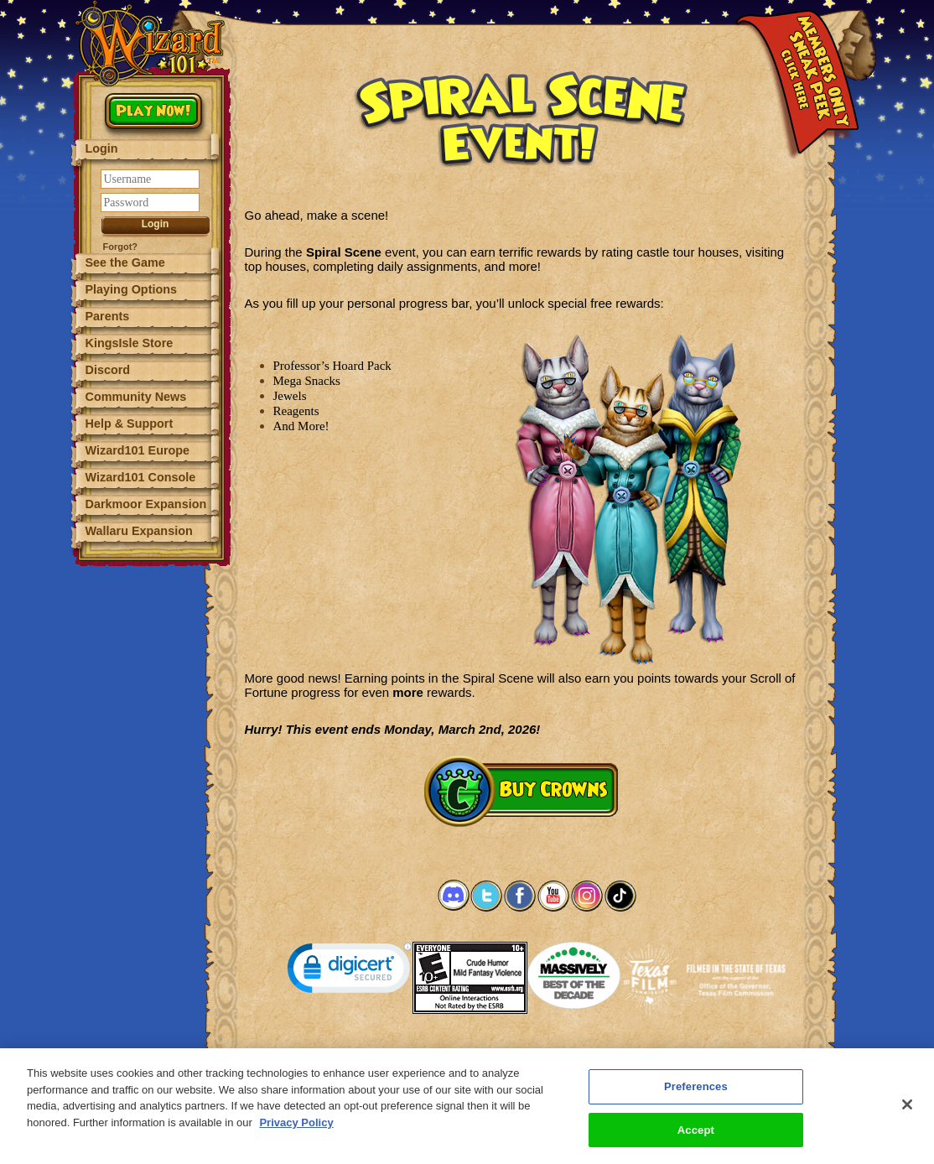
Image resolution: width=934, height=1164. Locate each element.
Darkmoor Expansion (146, 504)
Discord (108, 370)
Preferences (683, 1052)
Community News (136, 396)
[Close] (907, 1112)
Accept (695, 1138)
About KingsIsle (609, 1052)
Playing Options (132, 289)
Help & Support (130, 423)
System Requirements (413, 1052)
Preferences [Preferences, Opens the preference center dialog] (696, 1095)
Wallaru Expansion (139, 531)
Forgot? (120, 247)
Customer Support (517, 1052)
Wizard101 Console (141, 477)
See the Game (125, 262)
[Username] (150, 179)
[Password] (150, 202)
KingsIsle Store (130, 343)
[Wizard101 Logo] (153, 43)
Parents (108, 316)
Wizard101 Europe (138, 450)
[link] (350, 971)
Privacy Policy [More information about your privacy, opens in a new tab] (296, 1131)
